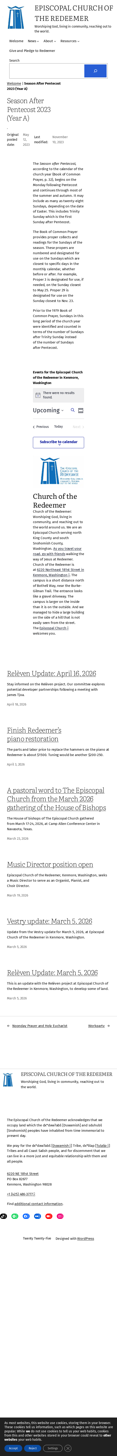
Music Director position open (50, 864)
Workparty (96, 1026)
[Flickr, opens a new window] (37, 1216)
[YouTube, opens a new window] (48, 1216)
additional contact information (38, 1204)
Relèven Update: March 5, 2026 (52, 972)
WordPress (85, 1239)
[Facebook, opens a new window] (26, 1216)
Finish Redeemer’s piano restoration (34, 734)
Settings (53, 1448)
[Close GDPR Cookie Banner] (67, 1448)
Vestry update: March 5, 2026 (49, 920)
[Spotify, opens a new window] (14, 1216)
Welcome (14, 83)
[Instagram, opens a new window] (60, 1216)
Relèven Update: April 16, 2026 (51, 673)
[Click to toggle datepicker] (48, 410)
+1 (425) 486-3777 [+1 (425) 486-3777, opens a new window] (21, 1194)
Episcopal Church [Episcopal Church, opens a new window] (53, 628)
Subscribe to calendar (58, 442)
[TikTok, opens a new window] (3, 1216)
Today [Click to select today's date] (58, 427)
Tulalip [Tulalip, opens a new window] (102, 1146)
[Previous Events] (41, 426)
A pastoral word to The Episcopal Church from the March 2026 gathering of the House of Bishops (56, 798)
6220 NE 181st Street (23, 1174)
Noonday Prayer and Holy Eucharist (39, 1026)
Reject (33, 1448)
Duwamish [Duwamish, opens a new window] (62, 1146)
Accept (13, 1448)
